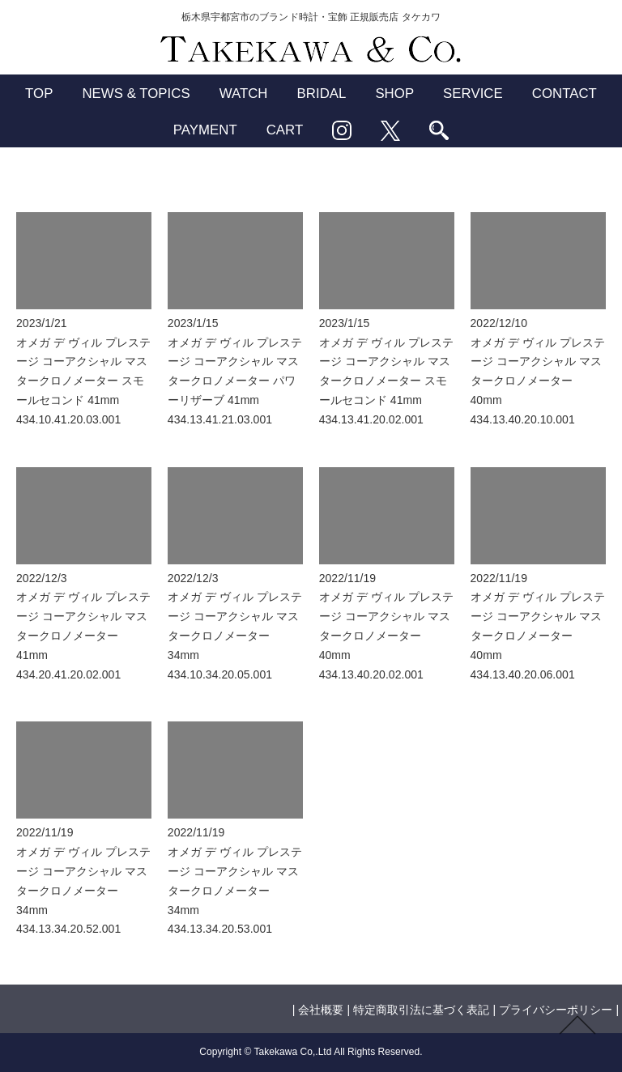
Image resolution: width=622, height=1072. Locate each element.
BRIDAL (322, 93)
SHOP (394, 93)
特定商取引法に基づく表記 (421, 1009)
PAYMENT (205, 130)
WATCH (243, 93)
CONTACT (564, 93)
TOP (39, 93)
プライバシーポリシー (555, 1009)
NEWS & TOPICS (136, 93)
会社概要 (320, 1009)
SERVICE (473, 93)
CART (285, 130)
